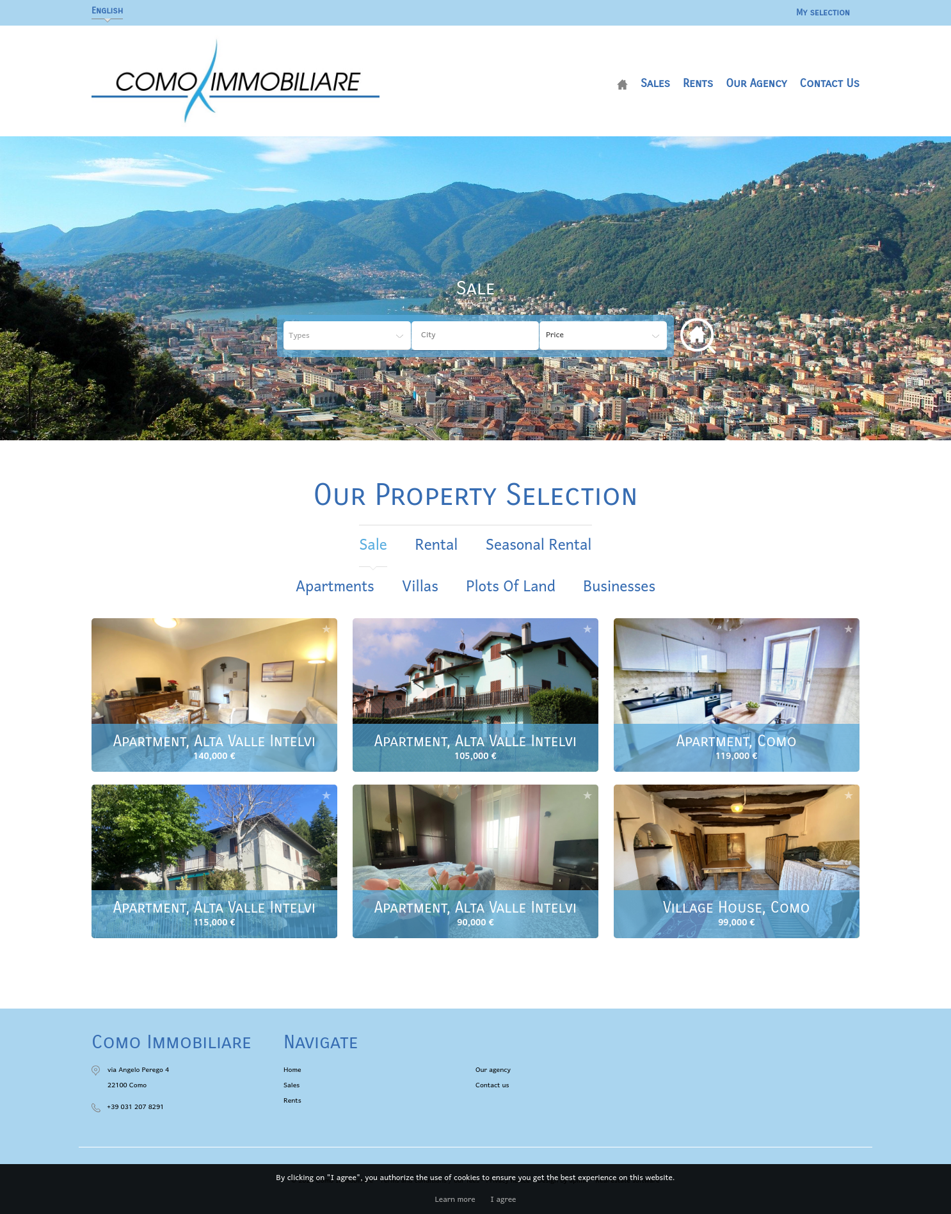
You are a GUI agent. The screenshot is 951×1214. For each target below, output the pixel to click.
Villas (420, 587)
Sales (655, 83)
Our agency (756, 83)
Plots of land (510, 587)
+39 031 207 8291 (135, 1107)
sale (373, 545)
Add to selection (326, 629)
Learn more (455, 1200)
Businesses (619, 587)
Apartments (335, 587)
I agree (503, 1200)
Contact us (829, 83)
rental (436, 545)
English (107, 10)
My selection (823, 12)
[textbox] (485, 335)
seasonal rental (539, 545)
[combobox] (475, 335)
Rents (698, 83)
